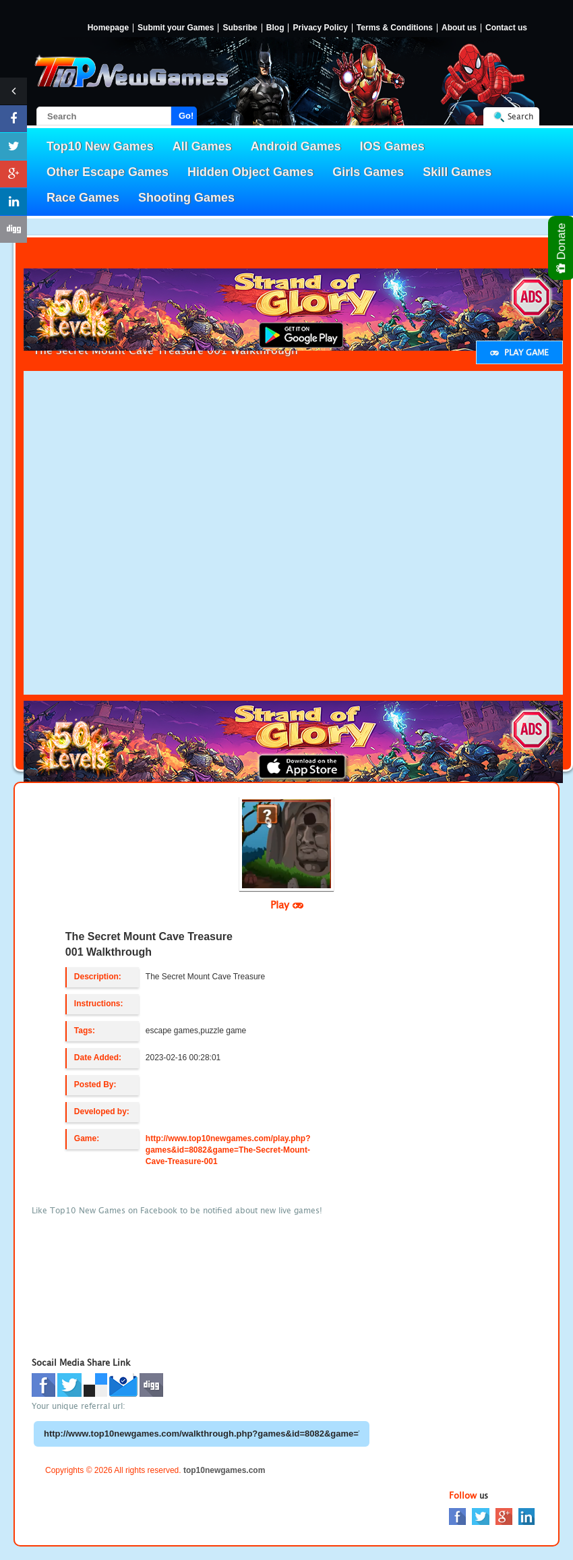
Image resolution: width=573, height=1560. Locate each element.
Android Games (296, 146)
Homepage (108, 28)
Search (520, 116)
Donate (561, 248)
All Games (202, 146)
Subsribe (239, 28)
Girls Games (368, 172)
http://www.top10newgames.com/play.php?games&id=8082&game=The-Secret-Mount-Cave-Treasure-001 (228, 1150)
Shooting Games (186, 197)
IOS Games (392, 146)
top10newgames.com (224, 1470)
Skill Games (457, 172)
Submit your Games (176, 28)
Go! (186, 116)
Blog (275, 28)
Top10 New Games (100, 146)
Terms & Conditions (395, 28)
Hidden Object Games (250, 172)
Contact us (506, 28)
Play (286, 904)
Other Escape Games (108, 172)
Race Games (83, 197)
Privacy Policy (320, 28)
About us (459, 28)
